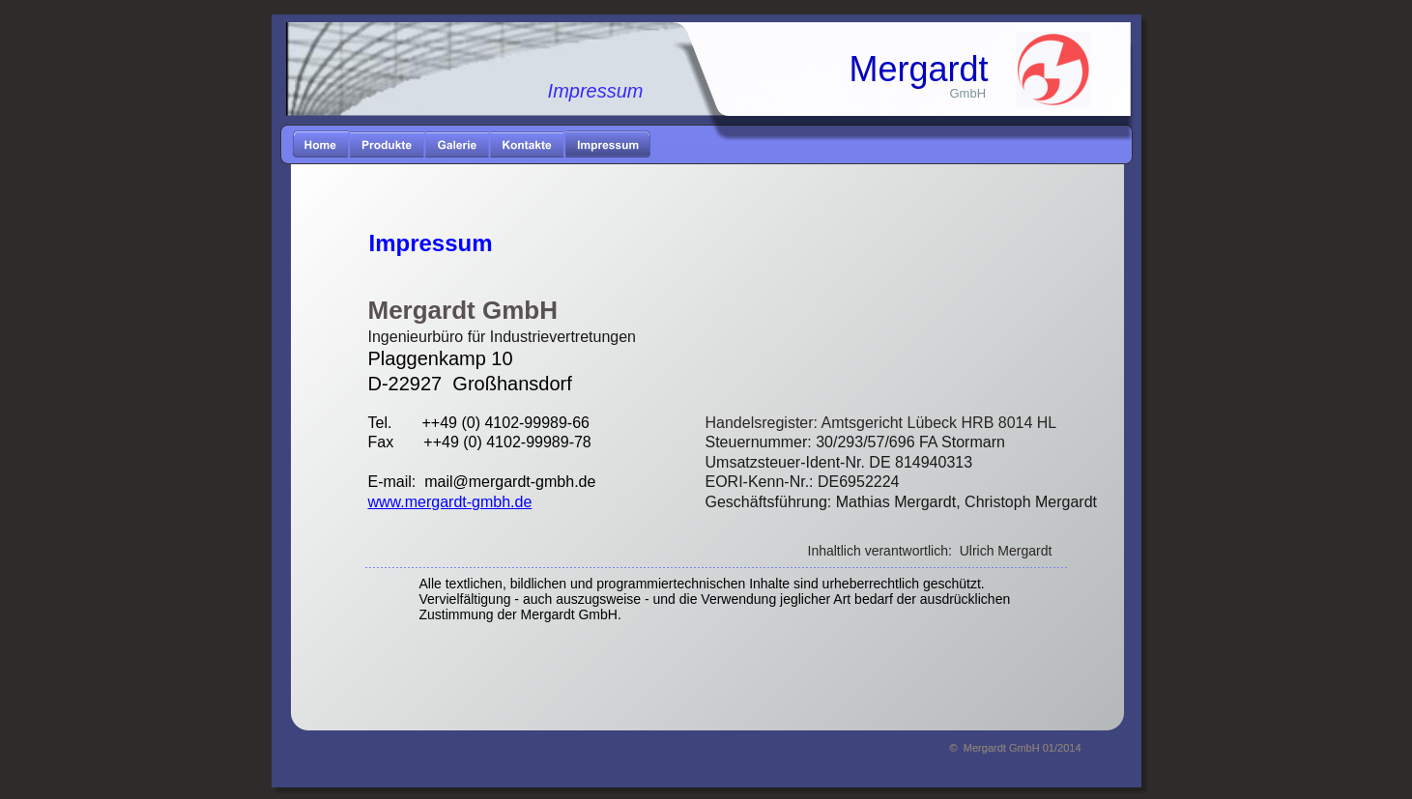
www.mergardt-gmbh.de (450, 502)
